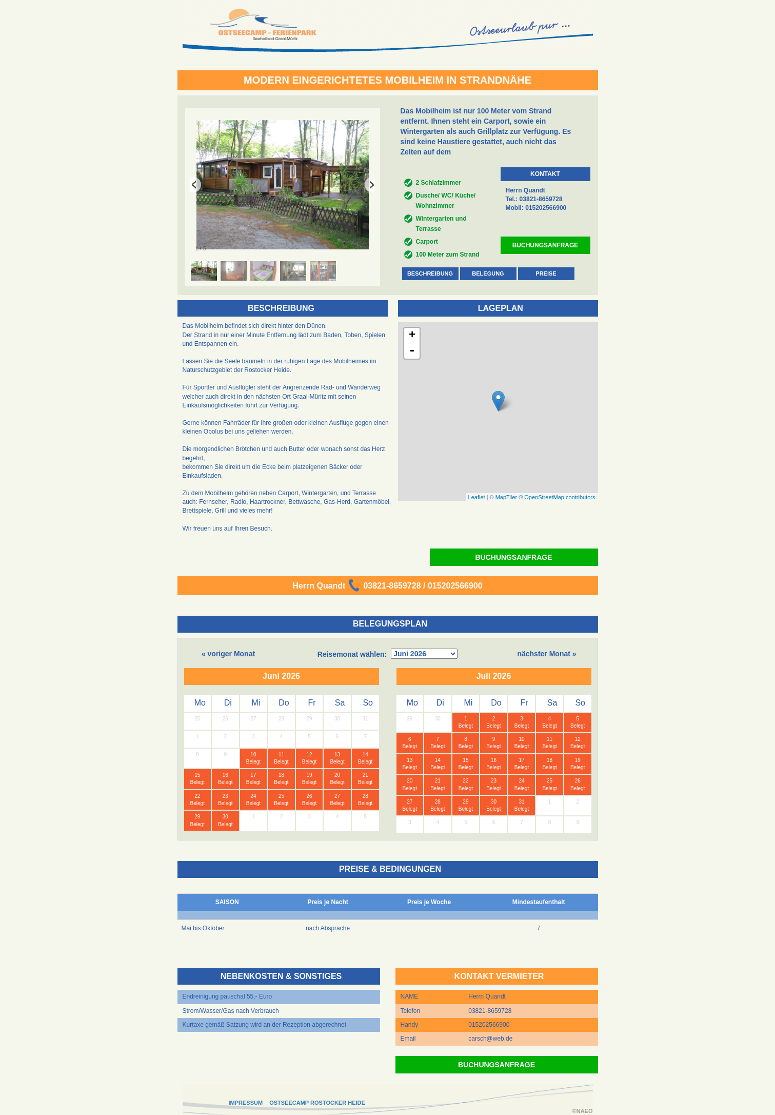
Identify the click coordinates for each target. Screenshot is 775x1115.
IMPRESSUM (246, 1103)
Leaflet (476, 497)
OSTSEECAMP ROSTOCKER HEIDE (317, 1103)
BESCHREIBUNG (430, 273)
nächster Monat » (546, 654)
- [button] (411, 351)
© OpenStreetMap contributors (557, 497)
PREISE (545, 273)
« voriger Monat (228, 654)
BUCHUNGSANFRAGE (545, 245)
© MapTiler (504, 497)
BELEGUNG (488, 273)
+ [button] (412, 335)
